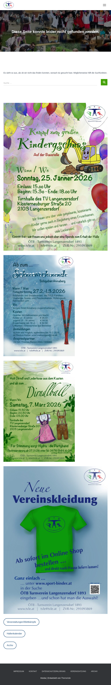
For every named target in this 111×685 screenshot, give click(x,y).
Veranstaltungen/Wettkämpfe (21, 622)
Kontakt (33, 671)
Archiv (10, 645)
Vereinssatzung (78, 671)
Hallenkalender (14, 633)
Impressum (18, 671)
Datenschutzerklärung (53, 671)
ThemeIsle (66, 678)
